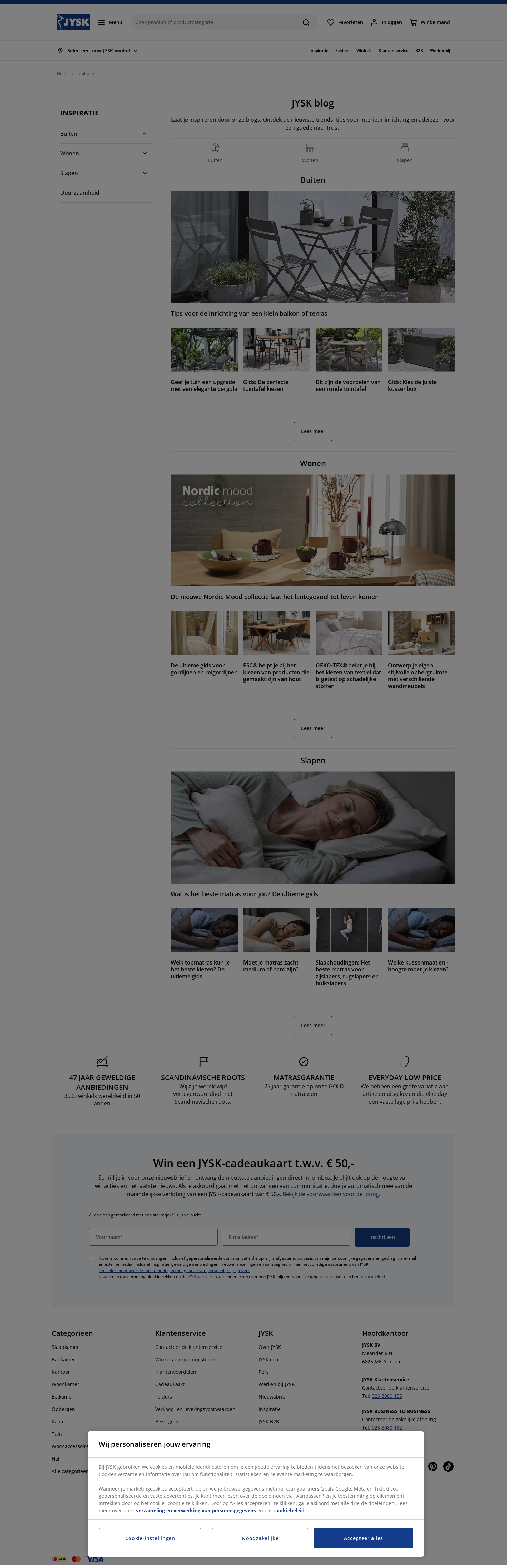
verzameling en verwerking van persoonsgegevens (196, 1510)
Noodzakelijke (260, 1538)
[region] (256, 1494)
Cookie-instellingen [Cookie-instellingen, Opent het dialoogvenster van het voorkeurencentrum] (150, 1538)
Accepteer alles (363, 1538)
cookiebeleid (289, 1510)
